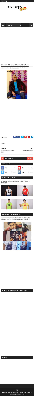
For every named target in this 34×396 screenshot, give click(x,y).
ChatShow (24, 68)
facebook (30, 158)
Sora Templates (11, 392)
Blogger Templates (20, 392)
